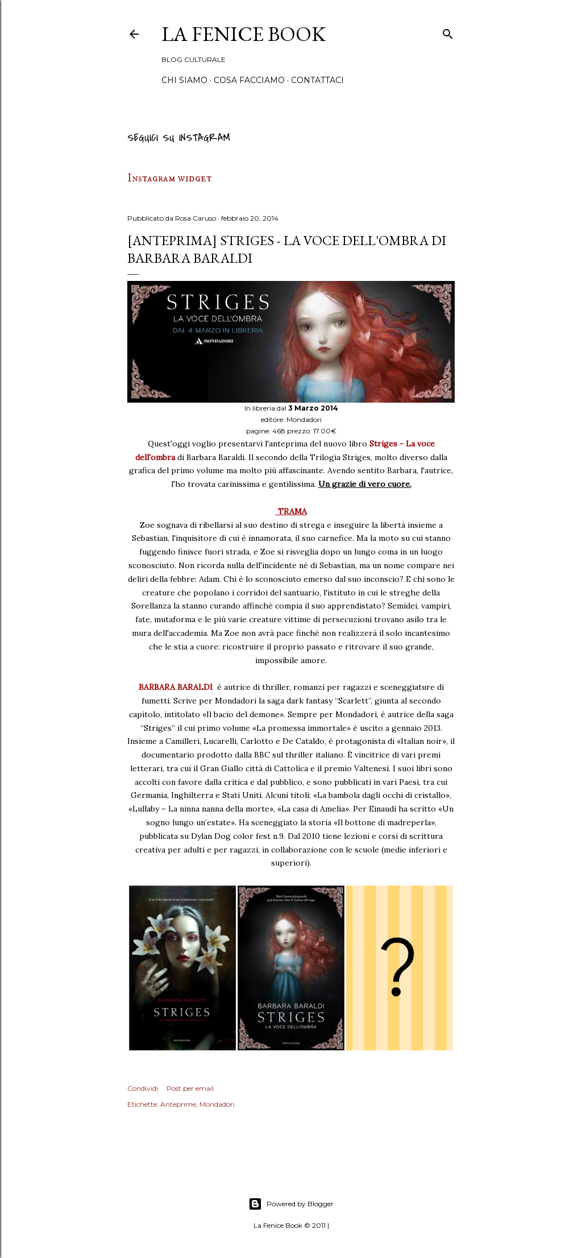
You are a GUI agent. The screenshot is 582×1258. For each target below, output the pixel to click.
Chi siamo (184, 80)
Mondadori (217, 1104)
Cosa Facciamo (249, 80)
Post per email (190, 1088)
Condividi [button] (142, 1088)
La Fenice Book (243, 33)
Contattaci (317, 80)
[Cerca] (448, 32)
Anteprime (178, 1104)
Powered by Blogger (291, 1204)
